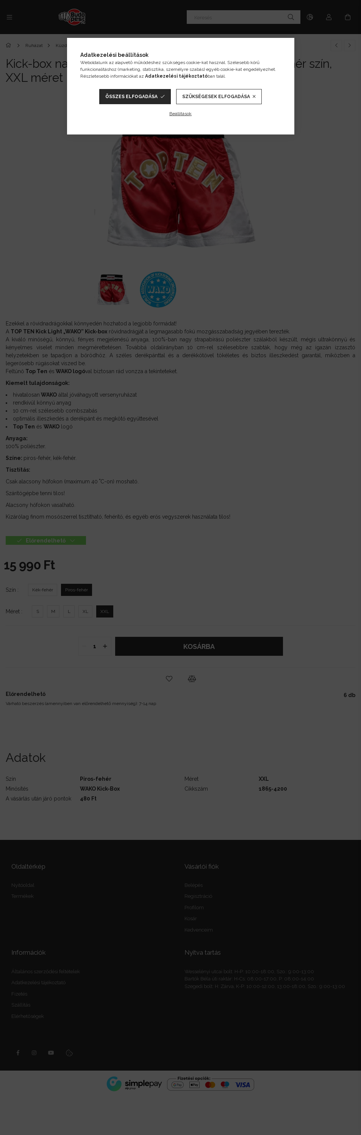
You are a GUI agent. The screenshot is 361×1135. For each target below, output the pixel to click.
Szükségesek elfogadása (216, 96)
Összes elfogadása (131, 96)
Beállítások (180, 113)
